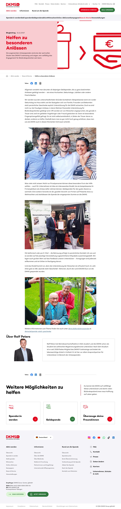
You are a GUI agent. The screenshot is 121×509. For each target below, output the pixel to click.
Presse (47, 4)
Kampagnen (75, 18)
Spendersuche (66, 456)
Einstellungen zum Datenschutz (67, 506)
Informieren (24, 11)
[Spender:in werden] (35, 419)
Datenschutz (34, 506)
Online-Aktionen (63, 18)
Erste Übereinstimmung (69, 459)
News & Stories (86, 18)
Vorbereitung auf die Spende (71, 462)
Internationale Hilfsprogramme (44, 468)
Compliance (21, 506)
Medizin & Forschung (41, 462)
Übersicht (9, 452)
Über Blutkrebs (39, 459)
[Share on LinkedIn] (36, 83)
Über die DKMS (39, 456)
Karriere (63, 4)
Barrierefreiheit (47, 506)
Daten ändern (55, 4)
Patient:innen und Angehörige (43, 465)
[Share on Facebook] (31, 83)
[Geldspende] (72, 419)
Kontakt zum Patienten (69, 471)
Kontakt (41, 4)
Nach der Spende (67, 468)
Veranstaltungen (98, 18)
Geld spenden (107, 10)
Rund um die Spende (40, 11)
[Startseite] (7, 76)
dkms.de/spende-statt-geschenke (38, 331)
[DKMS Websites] (108, 4)
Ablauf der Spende (68, 465)
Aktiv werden (11, 11)
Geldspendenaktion (39, 18)
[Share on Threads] (40, 83)
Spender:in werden (89, 10)
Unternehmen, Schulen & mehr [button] (79, 4)
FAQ (36, 4)
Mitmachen (51, 18)
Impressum (9, 506)
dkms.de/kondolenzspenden (79, 329)
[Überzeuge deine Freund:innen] (109, 419)
